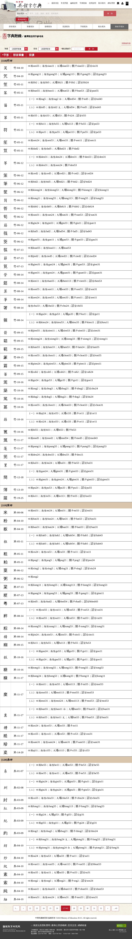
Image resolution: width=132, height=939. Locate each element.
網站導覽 (111, 3)
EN (127, 3)
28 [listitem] (74, 908)
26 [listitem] (57, 908)
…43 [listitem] (115, 908)
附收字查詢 (119, 26)
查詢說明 (22, 19)
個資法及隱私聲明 (41, 925)
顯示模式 (101, 3)
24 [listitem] (43, 908)
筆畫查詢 (30, 26)
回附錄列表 (126, 43)
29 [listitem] (81, 908)
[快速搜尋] (65, 13)
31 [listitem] (94, 908)
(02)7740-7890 (42, 933)
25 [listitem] (50, 908)
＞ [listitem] (108, 908)
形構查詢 (48, 26)
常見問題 (64, 3)
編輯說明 (73, 3)
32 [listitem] (101, 908)
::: (48, 3)
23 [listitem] (37, 908)
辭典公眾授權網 (59, 925)
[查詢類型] (21, 13)
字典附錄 (83, 3)
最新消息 (55, 3)
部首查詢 (12, 26)
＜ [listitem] (23, 908)
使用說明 (92, 3)
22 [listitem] (30, 908)
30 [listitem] (87, 908)
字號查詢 (83, 26)
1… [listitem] (16, 908)
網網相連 (82, 925)
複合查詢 (101, 26)
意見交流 (72, 925)
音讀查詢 (66, 26)
